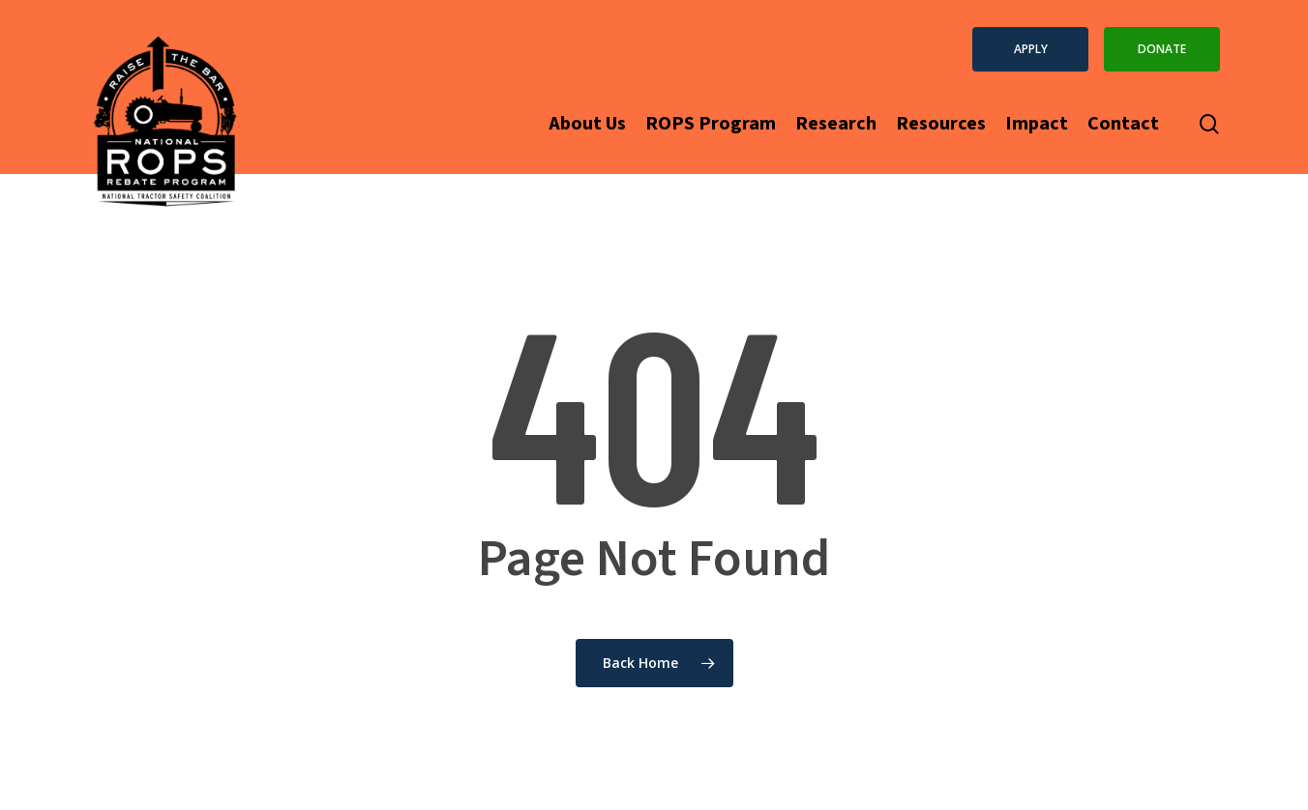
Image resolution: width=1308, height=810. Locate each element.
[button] (1030, 49)
